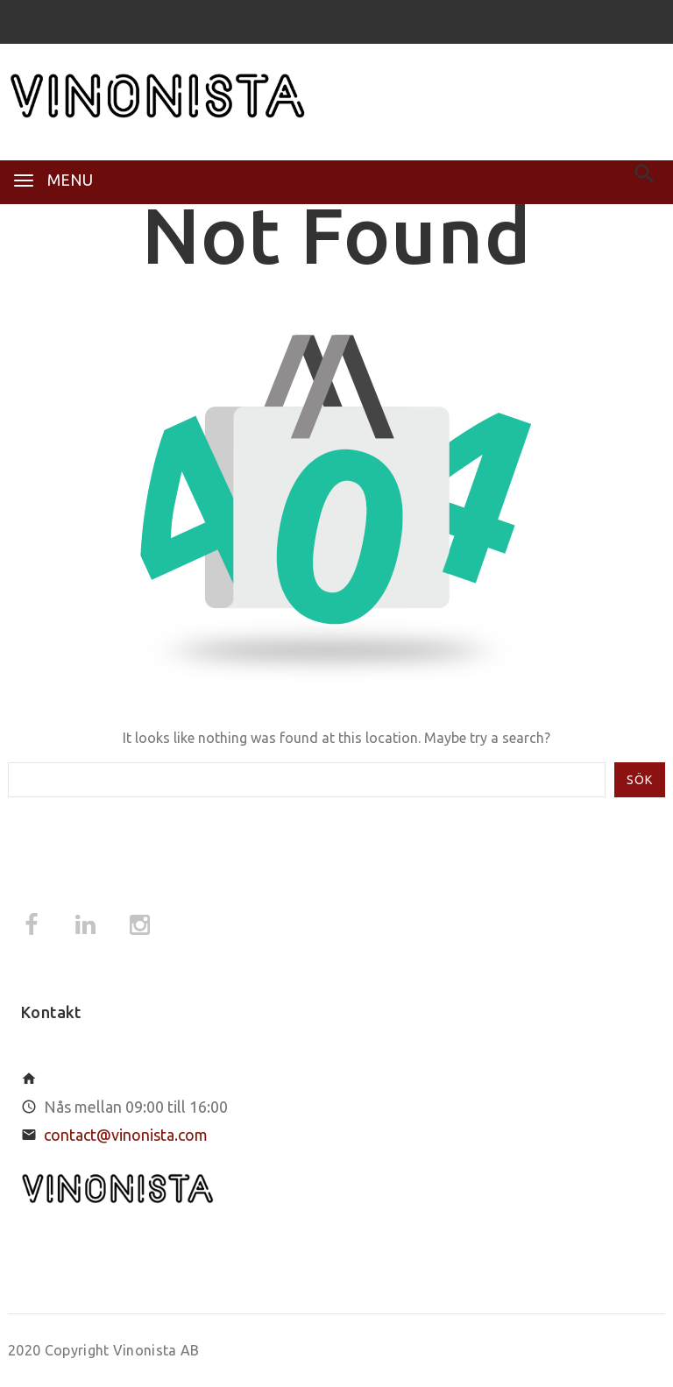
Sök (640, 780)
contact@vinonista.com (126, 1134)
